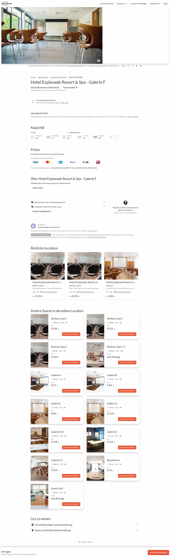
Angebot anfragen (158, 553)
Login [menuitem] (165, 3)
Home (33, 77)
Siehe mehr (65, 103)
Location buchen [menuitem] (107, 3)
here (95, 231)
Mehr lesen (38, 188)
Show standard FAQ (42, 211)
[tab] (68, 202)
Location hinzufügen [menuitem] (138, 3)
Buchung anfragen (71, 334)
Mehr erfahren (133, 117)
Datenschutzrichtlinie (98, 66)
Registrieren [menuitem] (155, 3)
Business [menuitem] (120, 3)
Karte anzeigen (70, 87)
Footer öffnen (85, 542)
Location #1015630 (58, 77)
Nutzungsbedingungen (75, 66)
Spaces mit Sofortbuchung (96, 237)
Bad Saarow (43, 77)
